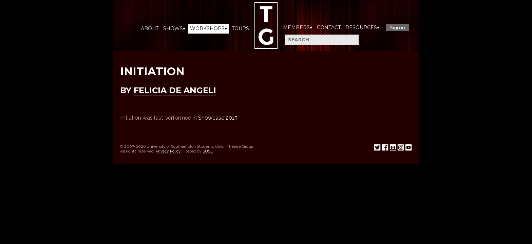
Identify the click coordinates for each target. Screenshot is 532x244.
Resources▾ (362, 27)
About (149, 28)
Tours (240, 28)
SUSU (208, 151)
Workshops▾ (208, 28)
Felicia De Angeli (175, 90)
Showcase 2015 (218, 118)
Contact (329, 27)
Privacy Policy (168, 151)
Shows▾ (174, 28)
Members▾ (297, 27)
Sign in (397, 27)
